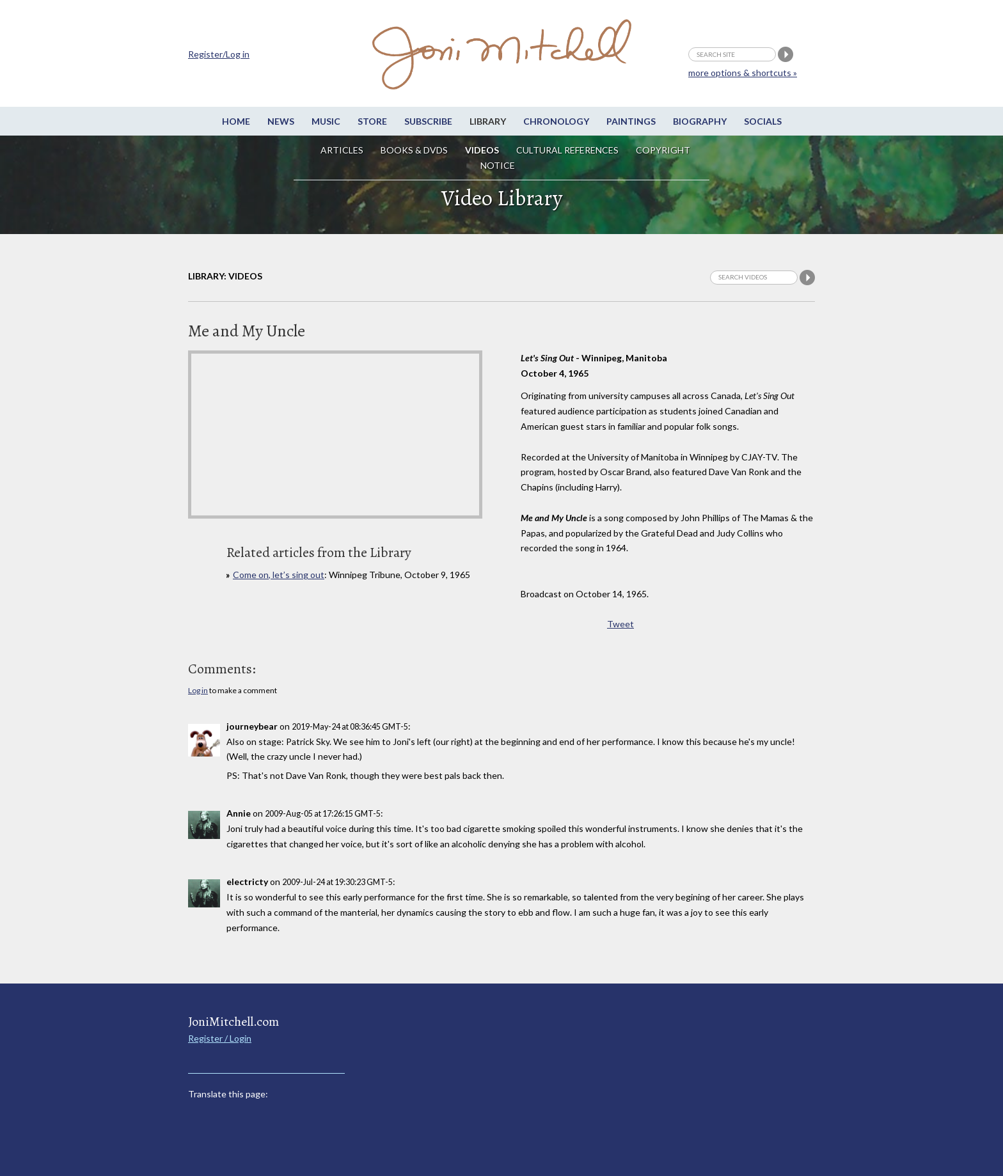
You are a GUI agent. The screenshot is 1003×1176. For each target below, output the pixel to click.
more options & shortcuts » (742, 72)
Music (326, 121)
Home (236, 121)
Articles (341, 150)
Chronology (556, 121)
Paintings (631, 121)
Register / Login (219, 1038)
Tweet (620, 623)
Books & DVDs (414, 150)
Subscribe (428, 121)
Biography (700, 121)
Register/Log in (218, 54)
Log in (198, 690)
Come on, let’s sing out (278, 574)
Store (372, 121)
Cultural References (567, 150)
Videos (482, 150)
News (280, 121)
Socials (763, 121)
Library (488, 121)
